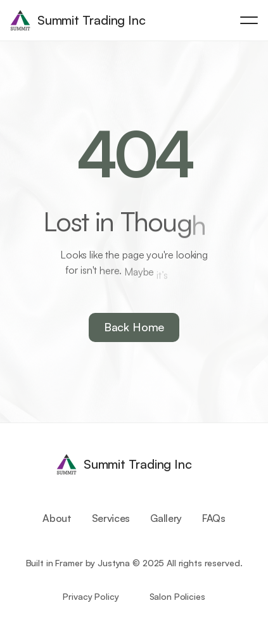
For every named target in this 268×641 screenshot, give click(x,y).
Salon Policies (177, 596)
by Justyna (108, 562)
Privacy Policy (90, 596)
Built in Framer (54, 562)
